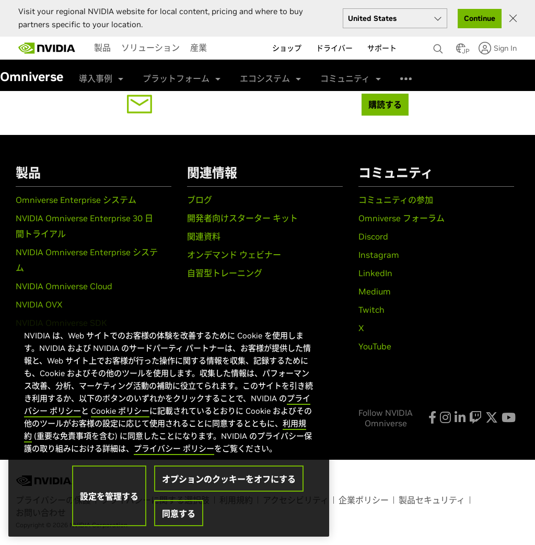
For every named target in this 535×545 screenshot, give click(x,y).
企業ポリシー (364, 500)
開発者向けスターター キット (242, 218)
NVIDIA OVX (39, 304)
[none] (439, 44)
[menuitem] (102, 48)
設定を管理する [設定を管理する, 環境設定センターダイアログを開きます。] (109, 496)
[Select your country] (395, 18)
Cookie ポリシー (120, 411)
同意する (178, 513)
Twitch (371, 309)
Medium (374, 291)
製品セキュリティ (432, 500)
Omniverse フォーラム (401, 218)
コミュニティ (345, 78)
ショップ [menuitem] (286, 48)
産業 (198, 47)
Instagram (378, 254)
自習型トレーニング (224, 273)
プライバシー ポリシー (174, 448)
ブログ (199, 200)
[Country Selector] (461, 51)
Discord (373, 236)
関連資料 (203, 236)
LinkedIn (375, 273)
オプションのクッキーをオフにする (229, 479)
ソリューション (150, 47)
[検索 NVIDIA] (439, 46)
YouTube (374, 346)
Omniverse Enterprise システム (76, 200)
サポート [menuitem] (382, 48)
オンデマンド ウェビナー (234, 254)
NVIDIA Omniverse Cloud (64, 286)
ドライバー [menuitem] (334, 48)
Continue (479, 18)
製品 (102, 47)
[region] (168, 423)
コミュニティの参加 (395, 200)
